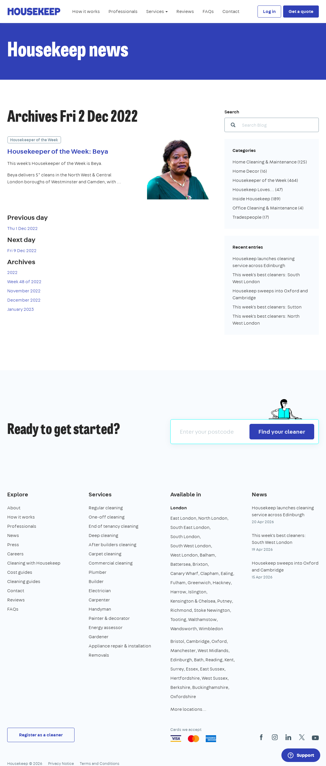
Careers (15, 554)
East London (183, 518)
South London (185, 536)
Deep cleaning (103, 535)
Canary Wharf (184, 573)
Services (100, 494)
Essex (192, 669)
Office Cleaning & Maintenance (268, 208)
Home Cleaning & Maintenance (269, 162)
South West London (190, 546)
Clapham (209, 573)
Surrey (177, 669)
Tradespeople (250, 217)
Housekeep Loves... (257, 189)
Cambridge (197, 641)
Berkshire (180, 687)
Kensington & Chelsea (192, 601)
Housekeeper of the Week (34, 139)
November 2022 (24, 291)
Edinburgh (181, 660)
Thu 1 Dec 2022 (22, 228)
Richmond (181, 610)
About (13, 508)
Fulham (178, 583)
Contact (230, 11)
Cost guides (19, 572)
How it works (86, 11)
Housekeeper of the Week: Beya (57, 151)
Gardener (98, 637)
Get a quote (301, 11)
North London (212, 518)
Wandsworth (183, 629)
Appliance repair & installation (120, 646)
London (178, 508)
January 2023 (20, 309)
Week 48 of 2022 (24, 282)
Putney (224, 601)
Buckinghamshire (210, 687)
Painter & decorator (109, 618)
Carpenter (99, 600)
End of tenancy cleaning (113, 526)
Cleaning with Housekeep (33, 563)
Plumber (97, 572)
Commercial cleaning (111, 563)
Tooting (178, 619)
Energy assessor (106, 627)
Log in (269, 11)
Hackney (222, 583)
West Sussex (215, 678)
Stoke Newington (212, 610)
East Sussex (212, 669)
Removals (99, 655)
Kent (229, 660)
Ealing (227, 573)
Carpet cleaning (105, 554)
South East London (189, 527)
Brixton (200, 564)
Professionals (123, 11)
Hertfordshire (185, 678)
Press (13, 545)
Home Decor (249, 171)
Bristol (177, 641)
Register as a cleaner (41, 735)
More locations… (188, 709)
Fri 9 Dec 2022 (22, 250)
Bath (198, 660)
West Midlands (213, 650)
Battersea (180, 564)
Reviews (185, 11)
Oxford (219, 641)
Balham (207, 555)
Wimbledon (211, 629)
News (13, 535)
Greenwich (199, 583)
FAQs (208, 11)
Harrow (178, 592)
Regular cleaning (106, 508)
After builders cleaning (112, 545)
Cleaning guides (23, 581)
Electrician (100, 591)
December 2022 (24, 300)
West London (184, 555)
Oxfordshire (183, 696)
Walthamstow (202, 619)
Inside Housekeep (256, 199)
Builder (96, 581)
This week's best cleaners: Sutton (267, 307)
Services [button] (157, 11)
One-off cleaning (107, 517)
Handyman (100, 609)
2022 (12, 272)
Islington (197, 592)
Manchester (183, 650)
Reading (213, 660)
